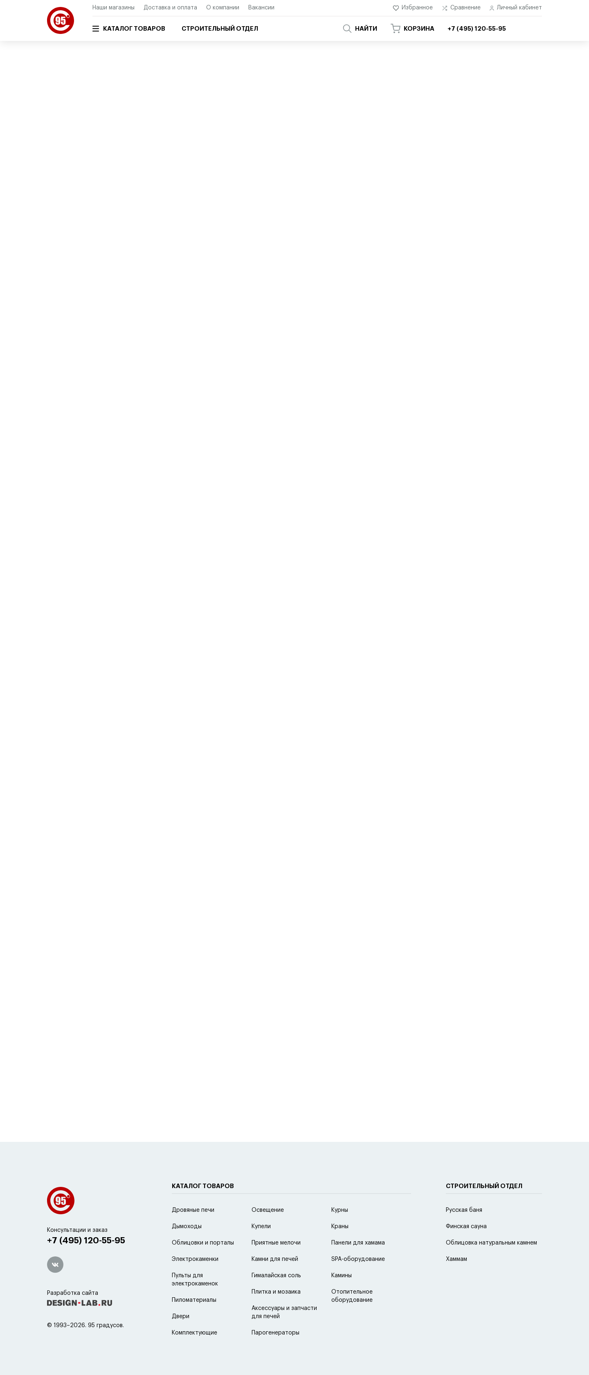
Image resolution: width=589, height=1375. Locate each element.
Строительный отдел (220, 29)
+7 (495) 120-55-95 (86, 1240)
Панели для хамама (358, 1243)
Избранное (413, 8)
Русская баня (464, 1210)
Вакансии (261, 8)
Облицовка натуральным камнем (491, 1243)
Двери (180, 1316)
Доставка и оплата (170, 8)
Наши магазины (113, 8)
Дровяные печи (193, 1210)
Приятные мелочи (276, 1243)
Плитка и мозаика (276, 1292)
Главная (56, 64)
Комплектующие (194, 1333)
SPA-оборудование (150, 64)
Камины (341, 1275)
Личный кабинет (516, 8)
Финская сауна (466, 1226)
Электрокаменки (195, 1259)
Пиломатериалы (194, 1300)
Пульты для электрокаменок (195, 1280)
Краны (339, 1226)
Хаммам (456, 1259)
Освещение (268, 1210)
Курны (339, 1210)
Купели (261, 1226)
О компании (222, 8)
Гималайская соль (276, 1275)
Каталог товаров (128, 28)
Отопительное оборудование (352, 1296)
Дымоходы (187, 1226)
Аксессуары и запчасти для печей (284, 1312)
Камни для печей (275, 1259)
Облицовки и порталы (203, 1243)
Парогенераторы (275, 1333)
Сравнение (461, 8)
